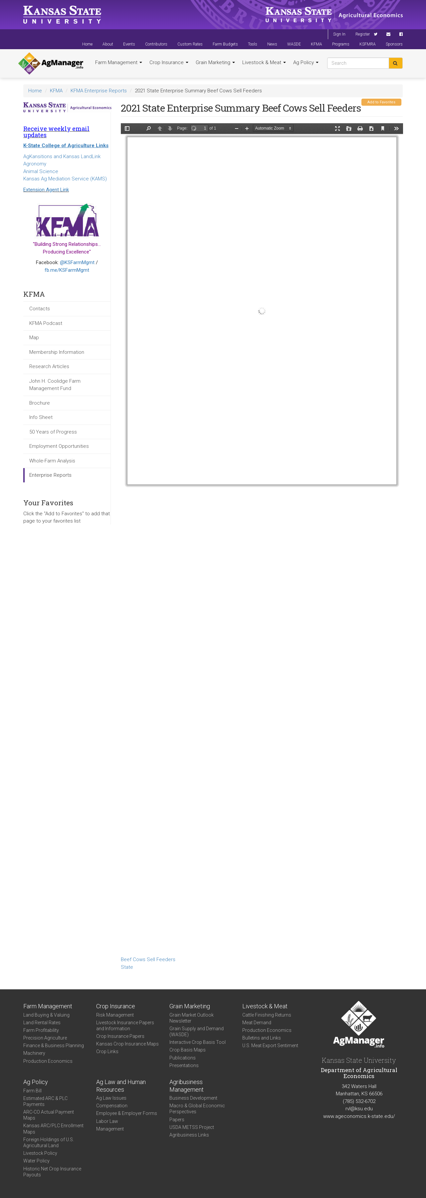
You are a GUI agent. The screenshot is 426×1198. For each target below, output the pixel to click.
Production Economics (48, 1061)
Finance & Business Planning (53, 1045)
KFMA (316, 44)
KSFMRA (367, 44)
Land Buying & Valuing (46, 1015)
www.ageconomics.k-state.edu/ (359, 1116)
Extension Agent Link (46, 190)
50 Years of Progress (53, 432)
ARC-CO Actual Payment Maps (48, 1115)
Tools (252, 44)
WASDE (294, 44)
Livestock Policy (40, 1153)
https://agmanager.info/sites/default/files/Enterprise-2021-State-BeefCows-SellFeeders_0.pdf (262, 538)
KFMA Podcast (45, 323)
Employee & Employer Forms (126, 1113)
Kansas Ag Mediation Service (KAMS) (65, 179)
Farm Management (118, 62)
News (272, 44)
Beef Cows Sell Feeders (148, 959)
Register (362, 34)
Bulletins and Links (261, 1038)
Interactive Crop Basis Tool (197, 1042)
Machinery (34, 1053)
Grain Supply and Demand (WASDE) (196, 1031)
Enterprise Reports (50, 475)
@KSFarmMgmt (77, 262)
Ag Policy (306, 62)
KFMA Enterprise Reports (99, 91)
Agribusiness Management (186, 1085)
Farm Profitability (41, 1030)
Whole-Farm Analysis (52, 461)
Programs (340, 44)
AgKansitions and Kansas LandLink (62, 156)
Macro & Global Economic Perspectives (197, 1108)
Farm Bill (32, 1090)
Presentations (184, 1065)
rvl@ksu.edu (359, 1109)
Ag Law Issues (111, 1098)
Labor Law (107, 1121)
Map (34, 338)
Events (129, 44)
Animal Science (40, 171)
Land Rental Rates (42, 1022)
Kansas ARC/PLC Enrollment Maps (53, 1128)
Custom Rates (190, 44)
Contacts (39, 309)
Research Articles (49, 366)
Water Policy (36, 1160)
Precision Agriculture (45, 1038)
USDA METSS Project (191, 1127)
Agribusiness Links (189, 1135)
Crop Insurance (168, 62)
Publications (182, 1057)
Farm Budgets (225, 44)
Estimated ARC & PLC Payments (45, 1101)
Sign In (339, 34)
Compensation (111, 1105)
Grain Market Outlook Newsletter (191, 1018)
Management (110, 1129)
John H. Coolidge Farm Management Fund (55, 385)
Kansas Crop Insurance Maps (127, 1044)
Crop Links (107, 1051)
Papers (176, 1119)
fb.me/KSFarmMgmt (67, 270)
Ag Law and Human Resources (121, 1085)
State (127, 967)
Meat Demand (256, 1022)
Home (87, 44)
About (108, 44)
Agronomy (34, 164)
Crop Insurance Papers (120, 1036)
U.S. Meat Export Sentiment (270, 1045)
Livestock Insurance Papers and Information (125, 1025)
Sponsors (394, 44)
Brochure (39, 403)
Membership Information (56, 352)
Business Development (193, 1098)
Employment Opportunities (59, 446)
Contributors (156, 44)
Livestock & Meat (264, 62)
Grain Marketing (215, 62)
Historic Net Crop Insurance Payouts (52, 1171)
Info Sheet (41, 417)
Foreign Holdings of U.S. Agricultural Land (48, 1142)
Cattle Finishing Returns (266, 1015)
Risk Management (115, 1015)
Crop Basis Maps (187, 1049)
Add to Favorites (381, 102)
